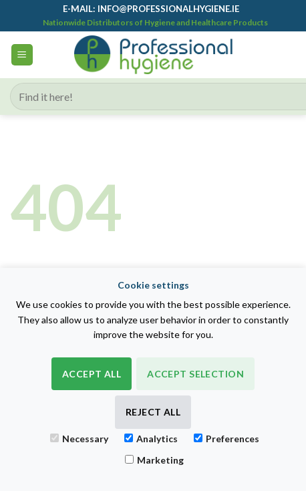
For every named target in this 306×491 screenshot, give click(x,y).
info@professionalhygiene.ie (168, 8)
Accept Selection (195, 373)
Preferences (226, 438)
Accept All (91, 373)
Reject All (153, 412)
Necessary (79, 438)
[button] (22, 55)
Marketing (154, 460)
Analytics (151, 438)
